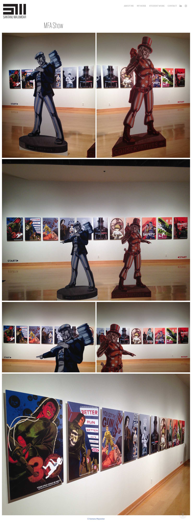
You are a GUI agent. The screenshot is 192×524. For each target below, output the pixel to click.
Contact (172, 6)
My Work (141, 6)
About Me (129, 6)
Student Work (156, 6)
